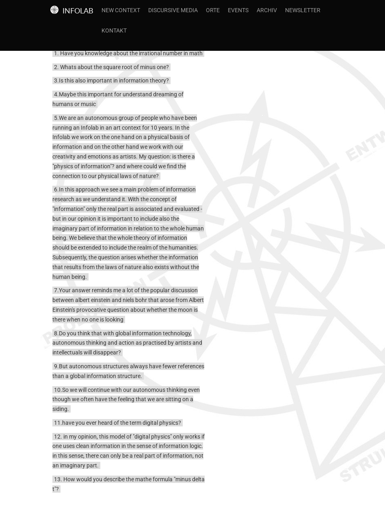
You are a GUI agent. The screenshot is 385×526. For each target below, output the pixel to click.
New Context (121, 10)
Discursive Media (173, 10)
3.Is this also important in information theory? (111, 80)
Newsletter (302, 10)
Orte (213, 10)
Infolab (78, 10)
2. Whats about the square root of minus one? (111, 67)
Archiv (267, 10)
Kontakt (114, 30)
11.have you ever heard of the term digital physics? (117, 422)
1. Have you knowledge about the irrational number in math (128, 53)
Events (238, 10)
